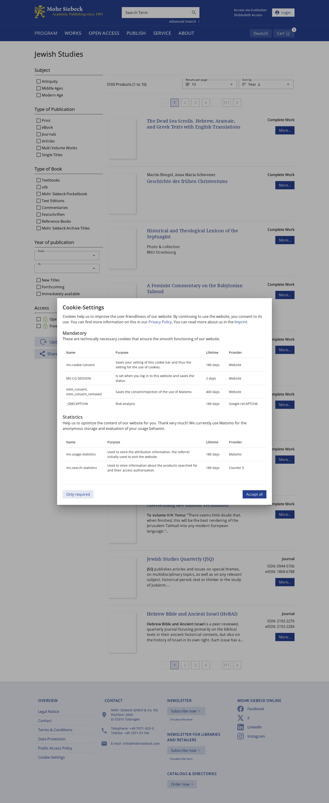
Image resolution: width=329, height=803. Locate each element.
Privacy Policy (160, 321)
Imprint (240, 321)
